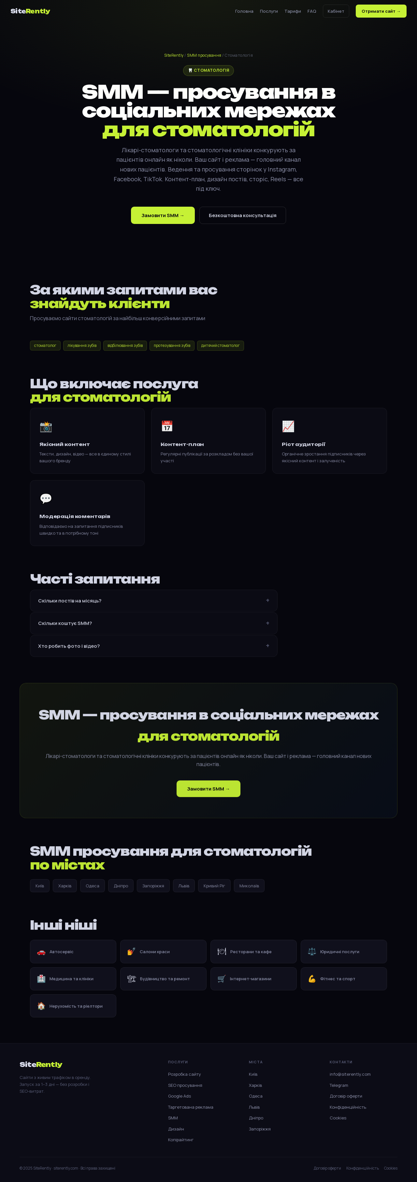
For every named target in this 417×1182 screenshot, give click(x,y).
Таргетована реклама (190, 1107)
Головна (244, 11)
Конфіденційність (348, 1107)
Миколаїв (249, 887)
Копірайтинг (181, 1140)
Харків (64, 887)
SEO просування (185, 1085)
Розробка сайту (184, 1074)
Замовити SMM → (162, 215)
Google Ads (179, 1096)
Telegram (339, 1085)
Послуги (269, 11)
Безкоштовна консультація (243, 215)
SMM (173, 1118)
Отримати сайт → (381, 11)
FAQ (312, 11)
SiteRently (174, 55)
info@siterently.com (350, 1074)
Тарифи (292, 11)
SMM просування (204, 55)
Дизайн (176, 1129)
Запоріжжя (153, 887)
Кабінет (336, 11)
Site (30, 11)
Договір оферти (346, 1096)
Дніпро (121, 887)
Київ (40, 887)
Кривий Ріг (214, 887)
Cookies (338, 1118)
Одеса (92, 887)
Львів (184, 887)
